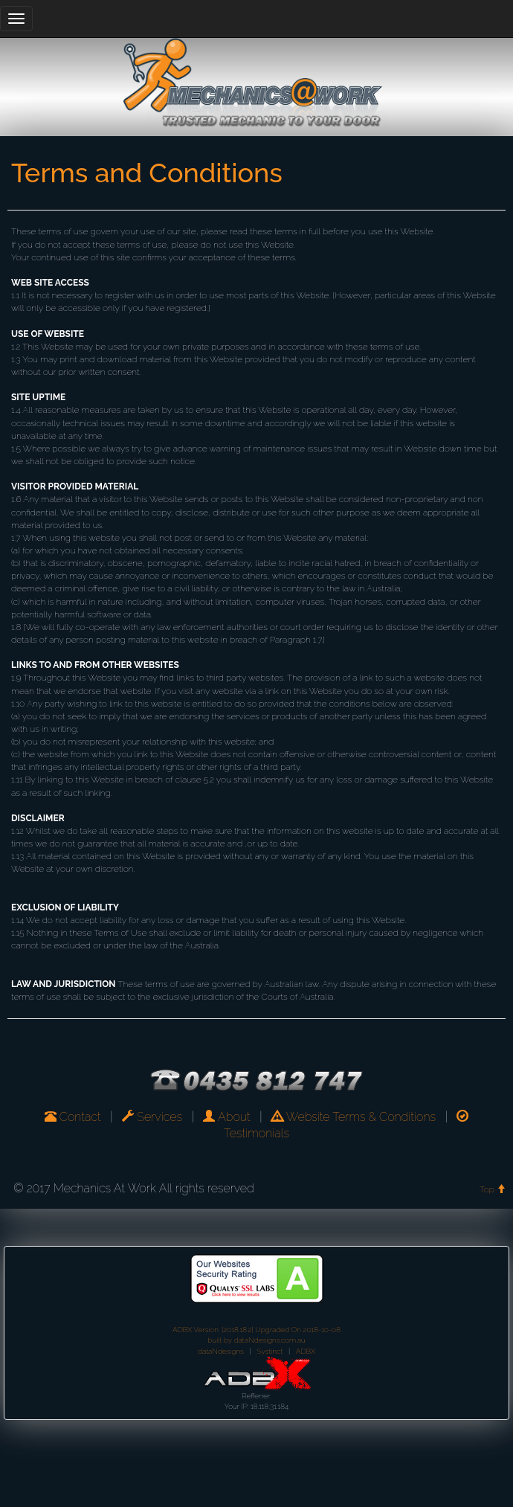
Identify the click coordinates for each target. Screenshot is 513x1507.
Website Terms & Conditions (353, 1117)
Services (152, 1117)
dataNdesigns (221, 1351)
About (226, 1117)
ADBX (305, 1351)
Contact (73, 1117)
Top (493, 1189)
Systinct (270, 1351)
